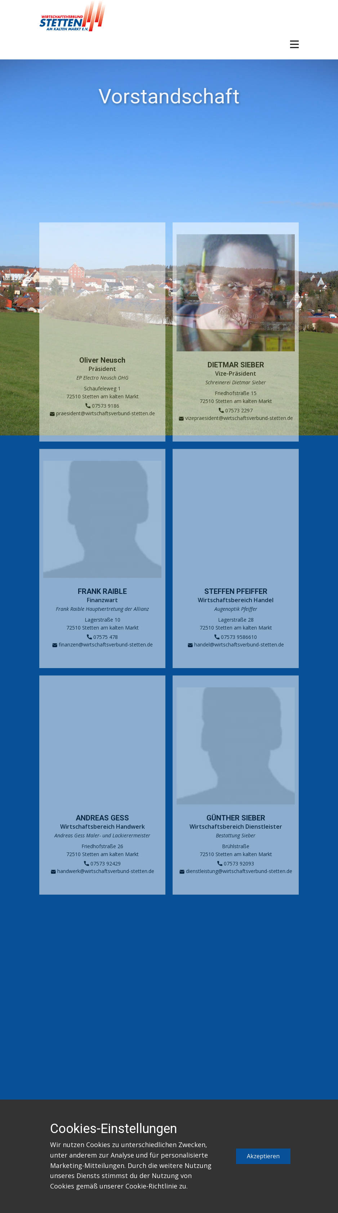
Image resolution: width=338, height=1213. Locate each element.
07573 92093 (235, 874)
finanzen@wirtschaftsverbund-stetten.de (102, 655)
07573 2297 (236, 421)
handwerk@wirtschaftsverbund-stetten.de (102, 882)
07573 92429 (102, 874)
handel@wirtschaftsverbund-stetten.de (236, 655)
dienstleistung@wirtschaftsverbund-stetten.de (235, 882)
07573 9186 (102, 416)
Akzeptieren (263, 1156)
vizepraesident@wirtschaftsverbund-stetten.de (236, 429)
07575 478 (102, 648)
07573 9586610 (235, 648)
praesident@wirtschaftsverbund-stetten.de (102, 424)
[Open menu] (294, 44)
